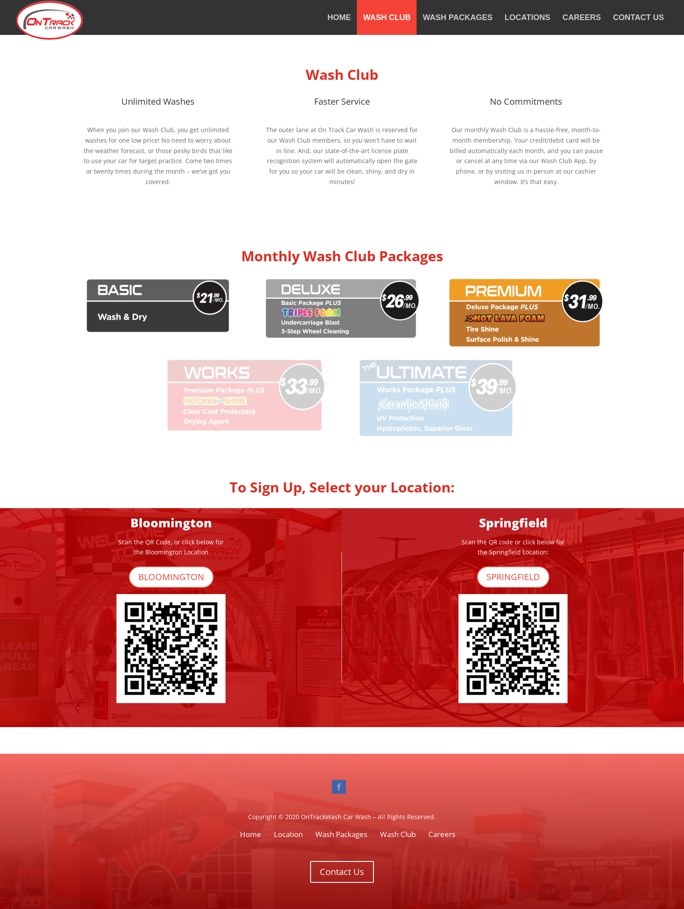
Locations (528, 17)
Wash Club (386, 17)
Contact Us (638, 17)
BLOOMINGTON (171, 577)
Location (288, 834)
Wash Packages (457, 17)
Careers (581, 17)
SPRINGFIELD (513, 577)
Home (339, 17)
